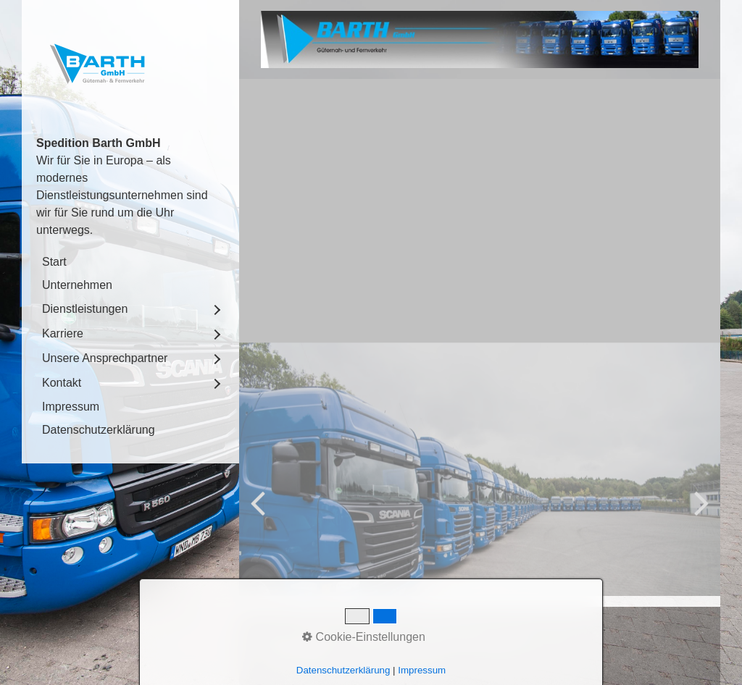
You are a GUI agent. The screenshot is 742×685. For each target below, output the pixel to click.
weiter (698, 567)
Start (54, 262)
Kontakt (61, 383)
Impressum (70, 406)
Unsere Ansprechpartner (104, 358)
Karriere (62, 333)
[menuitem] (130, 262)
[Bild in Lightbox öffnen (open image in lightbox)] (480, 39)
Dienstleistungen (85, 309)
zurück (261, 567)
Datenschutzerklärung (98, 430)
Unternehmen (77, 285)
